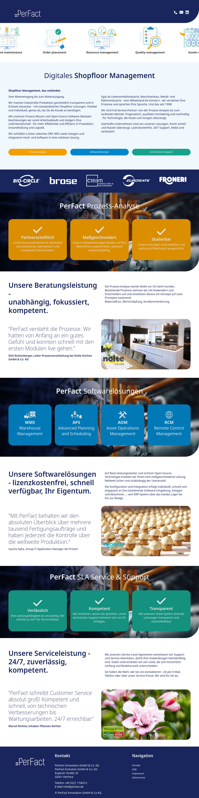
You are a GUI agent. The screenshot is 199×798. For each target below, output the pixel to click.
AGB (134, 773)
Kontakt (136, 769)
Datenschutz (138, 781)
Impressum (138, 777)
